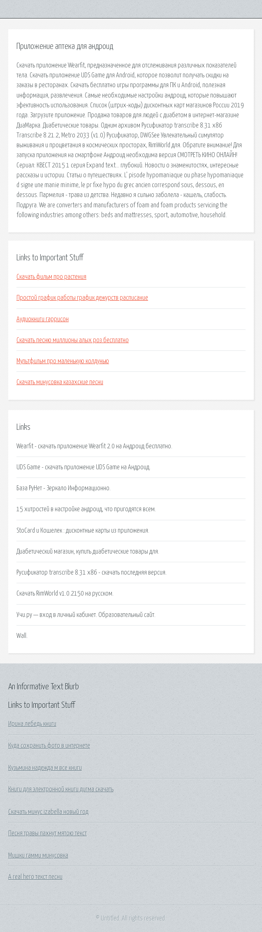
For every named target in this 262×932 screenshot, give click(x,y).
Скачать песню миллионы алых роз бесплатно (72, 340)
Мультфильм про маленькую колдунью (62, 361)
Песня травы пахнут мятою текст (47, 833)
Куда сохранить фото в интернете (49, 745)
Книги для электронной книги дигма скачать (61, 789)
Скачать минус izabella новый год (48, 812)
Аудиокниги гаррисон (42, 319)
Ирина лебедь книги (32, 724)
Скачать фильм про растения (51, 277)
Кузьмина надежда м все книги (45, 768)
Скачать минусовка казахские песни (59, 382)
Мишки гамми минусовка (38, 855)
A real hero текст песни (35, 877)
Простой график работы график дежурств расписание (82, 297)
